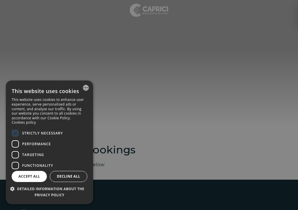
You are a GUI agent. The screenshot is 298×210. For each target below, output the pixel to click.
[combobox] (86, 88)
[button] (49, 192)
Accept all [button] (29, 176)
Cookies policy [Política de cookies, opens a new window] (24, 122)
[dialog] (49, 142)
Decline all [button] (68, 176)
